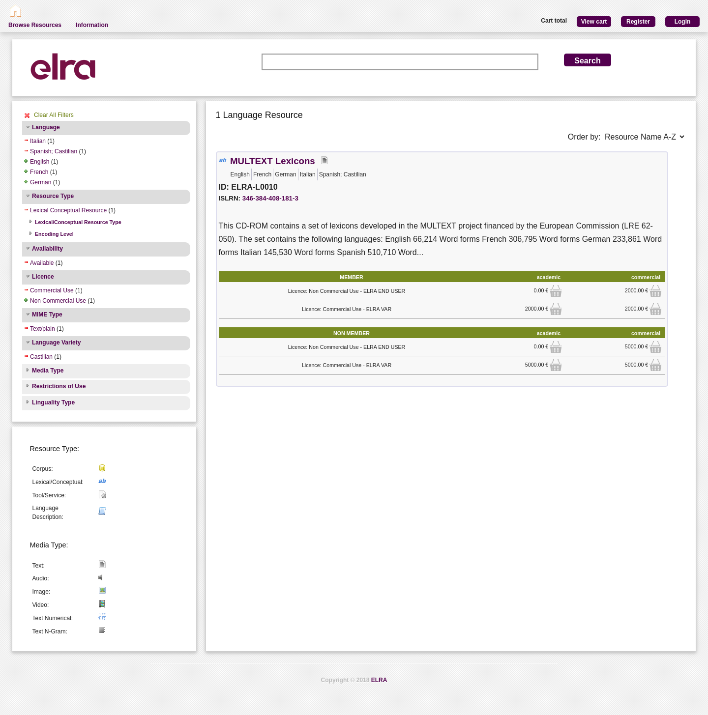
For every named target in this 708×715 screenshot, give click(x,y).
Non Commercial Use (58, 300)
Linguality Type (53, 402)
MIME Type (47, 314)
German (40, 182)
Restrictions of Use (59, 386)
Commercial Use (52, 290)
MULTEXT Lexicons (272, 161)
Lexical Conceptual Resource (68, 210)
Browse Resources (34, 25)
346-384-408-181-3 (270, 198)
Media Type (47, 370)
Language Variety (56, 342)
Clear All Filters (54, 115)
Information (92, 25)
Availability (47, 248)
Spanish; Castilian (53, 151)
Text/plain (42, 328)
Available (42, 262)
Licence (43, 276)
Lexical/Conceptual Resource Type (78, 222)
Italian (38, 141)
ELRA (379, 680)
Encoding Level (54, 234)
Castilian (41, 356)
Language (46, 127)
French (39, 172)
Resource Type (53, 196)
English (39, 161)
